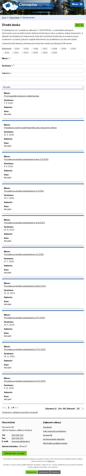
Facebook (47, 427)
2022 (16, 53)
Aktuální (7, 114)
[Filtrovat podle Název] (43, 62)
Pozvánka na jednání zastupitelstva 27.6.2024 (24, 318)
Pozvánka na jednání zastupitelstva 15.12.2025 (25, 381)
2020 (73, 48)
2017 (45, 48)
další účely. (51, 461)
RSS (79, 25)
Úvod (4, 18)
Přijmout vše (31, 472)
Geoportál (47, 435)
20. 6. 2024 (9, 325)
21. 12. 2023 (9, 293)
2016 (36, 48)
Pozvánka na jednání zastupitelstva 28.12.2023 (25, 286)
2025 (45, 53)
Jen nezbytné (43, 472)
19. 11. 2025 (9, 356)
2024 (35, 53)
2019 (64, 48)
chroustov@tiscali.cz (20, 441)
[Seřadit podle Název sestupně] (10, 58)
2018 (54, 48)
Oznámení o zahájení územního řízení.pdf (20, 412)
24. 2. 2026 (9, 198)
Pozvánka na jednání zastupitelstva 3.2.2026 (24, 254)
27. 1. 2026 (9, 261)
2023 (26, 53)
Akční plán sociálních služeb (55, 443)
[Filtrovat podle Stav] (43, 87)
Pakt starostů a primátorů (54, 431)
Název (5, 58)
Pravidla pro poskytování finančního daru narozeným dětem (30, 128)
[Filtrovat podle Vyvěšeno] (43, 71)
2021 (7, 53)
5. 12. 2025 (9, 388)
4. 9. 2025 (8, 166)
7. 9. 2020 (8, 103)
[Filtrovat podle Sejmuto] (43, 79)
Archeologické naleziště (53, 439)
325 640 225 (17, 435)
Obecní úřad (14, 18)
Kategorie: (7, 48)
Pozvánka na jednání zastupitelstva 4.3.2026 (24, 191)
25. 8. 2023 (9, 230)
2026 (54, 53)
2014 (17, 48)
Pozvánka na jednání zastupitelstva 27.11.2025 (24, 349)
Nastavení (55, 472)
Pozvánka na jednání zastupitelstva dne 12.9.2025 (26, 159)
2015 (26, 48)
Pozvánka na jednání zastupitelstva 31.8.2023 (24, 223)
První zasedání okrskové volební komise (21, 96)
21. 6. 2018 (9, 135)
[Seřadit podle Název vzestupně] (10, 57)
